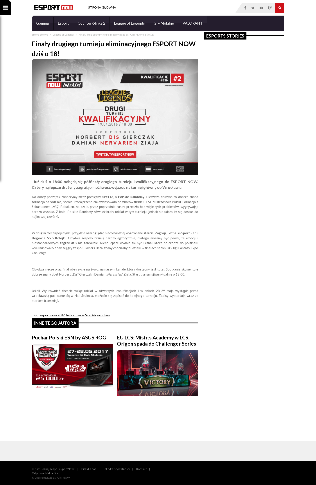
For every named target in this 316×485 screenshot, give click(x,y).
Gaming (42, 23)
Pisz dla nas (88, 469)
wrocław (103, 315)
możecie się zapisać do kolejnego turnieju (126, 295)
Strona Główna (102, 7)
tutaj (160, 269)
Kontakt (141, 469)
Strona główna (40, 34)
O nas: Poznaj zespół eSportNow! (53, 469)
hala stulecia (75, 315)
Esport (63, 23)
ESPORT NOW (53, 7)
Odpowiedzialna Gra (45, 473)
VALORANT (193, 23)
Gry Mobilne (164, 23)
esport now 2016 (52, 315)
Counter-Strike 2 (91, 23)
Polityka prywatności (116, 469)
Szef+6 (90, 315)
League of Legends (129, 23)
